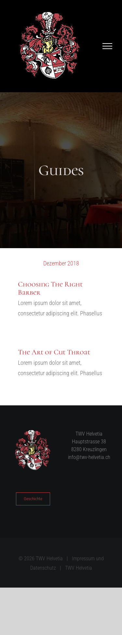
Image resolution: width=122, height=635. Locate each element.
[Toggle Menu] (107, 46)
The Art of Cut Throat (54, 352)
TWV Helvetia (78, 568)
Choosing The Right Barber (50, 288)
